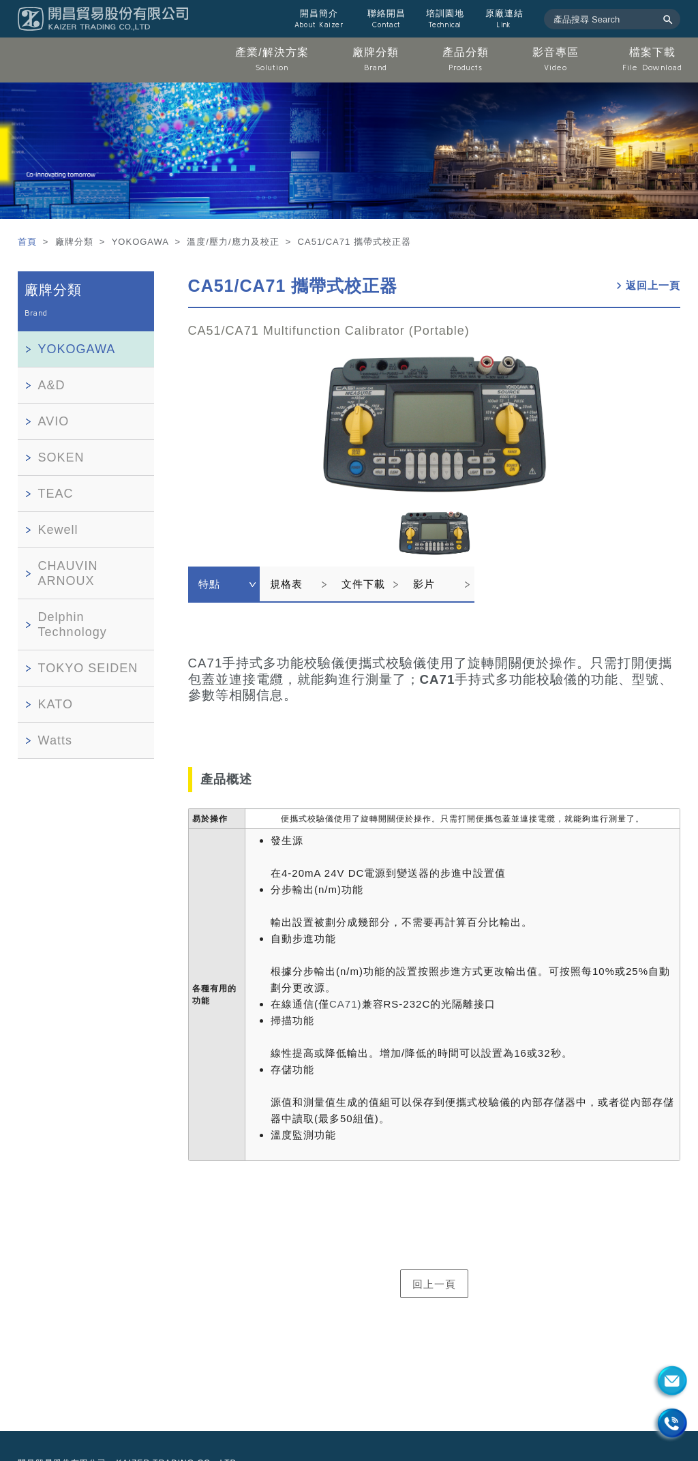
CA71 (437, 679)
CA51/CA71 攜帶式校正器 (293, 285)
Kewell (58, 530)
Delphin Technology (72, 624)
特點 (209, 584)
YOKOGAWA (77, 349)
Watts (55, 740)
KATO (55, 704)
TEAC (56, 493)
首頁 (29, 242)
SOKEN (61, 457)
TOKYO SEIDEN (88, 668)
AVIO (54, 421)
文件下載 (363, 584)
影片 (424, 584)
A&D (51, 385)
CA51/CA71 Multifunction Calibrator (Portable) (329, 330)
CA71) (345, 1004)
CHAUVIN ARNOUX (68, 573)
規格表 (286, 584)
